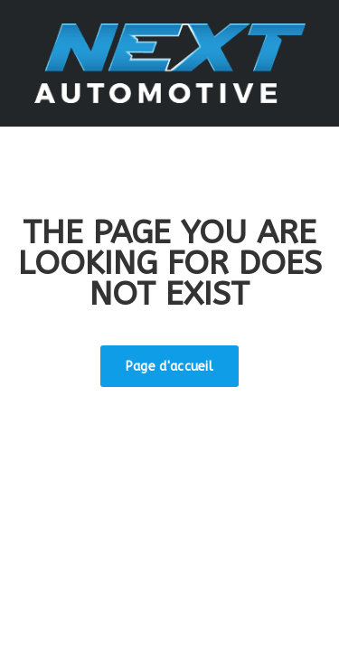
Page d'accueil (169, 366)
